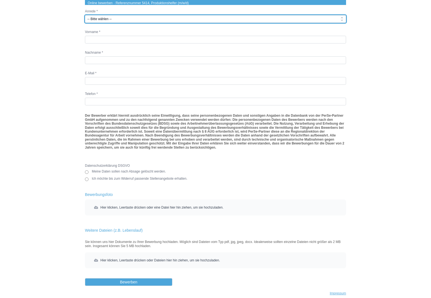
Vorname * (92, 32)
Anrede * (91, 11)
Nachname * (94, 52)
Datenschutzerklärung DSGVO (107, 166)
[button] (215, 207)
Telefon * (91, 94)
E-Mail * (90, 73)
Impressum (338, 293)
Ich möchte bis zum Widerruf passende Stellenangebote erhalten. (139, 179)
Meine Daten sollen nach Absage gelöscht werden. (129, 171)
